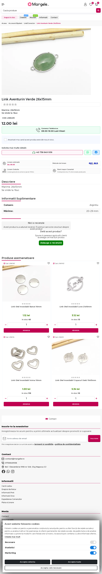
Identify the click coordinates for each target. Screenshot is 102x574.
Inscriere (94, 438)
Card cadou (7, 486)
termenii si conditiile (43, 444)
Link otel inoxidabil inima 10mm (26, 380)
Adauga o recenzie (51, 243)
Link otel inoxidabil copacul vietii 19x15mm (75, 380)
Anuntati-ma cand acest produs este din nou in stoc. (30, 139)
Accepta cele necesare (51, 568)
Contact (54, 17)
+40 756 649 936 (42, 152)
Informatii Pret (8, 492)
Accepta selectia (27, 562)
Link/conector (29, 23)
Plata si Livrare (8, 502)
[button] (8, 4)
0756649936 (9, 463)
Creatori (23, 17)
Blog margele (7, 519)
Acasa (4, 23)
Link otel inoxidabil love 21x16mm (76, 306)
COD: (4, 118)
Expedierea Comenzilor (12, 499)
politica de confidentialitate (67, 444)
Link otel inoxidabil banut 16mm (26, 306)
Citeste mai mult (12, 537)
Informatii (43, 17)
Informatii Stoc (8, 496)
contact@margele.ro (13, 459)
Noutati (33, 17)
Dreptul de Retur (9, 489)
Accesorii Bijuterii (15, 23)
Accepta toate (74, 562)
